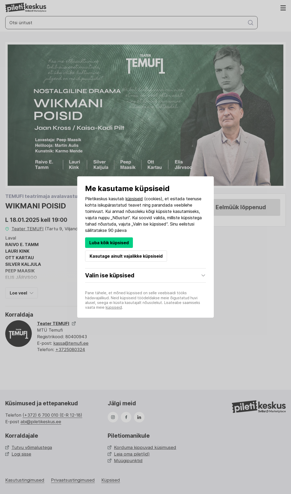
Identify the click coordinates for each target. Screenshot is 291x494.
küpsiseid (134, 198)
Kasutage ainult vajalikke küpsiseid (126, 256)
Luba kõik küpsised (109, 242)
